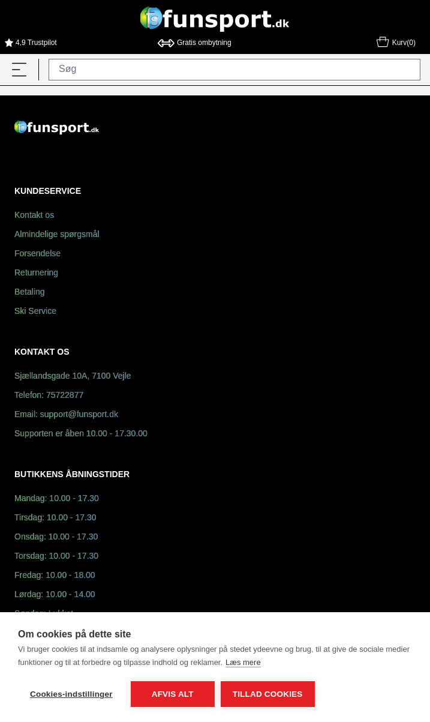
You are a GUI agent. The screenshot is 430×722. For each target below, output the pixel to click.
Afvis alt (173, 694)
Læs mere (243, 662)
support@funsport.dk (79, 415)
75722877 (64, 395)
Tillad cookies (268, 694)
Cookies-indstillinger (71, 694)
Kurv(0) (395, 43)
